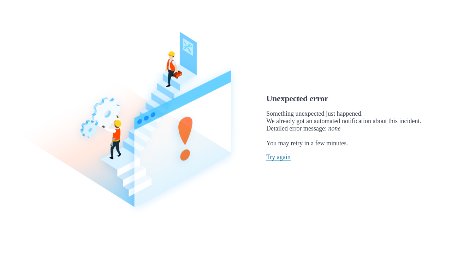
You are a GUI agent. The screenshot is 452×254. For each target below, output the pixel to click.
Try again (278, 157)
